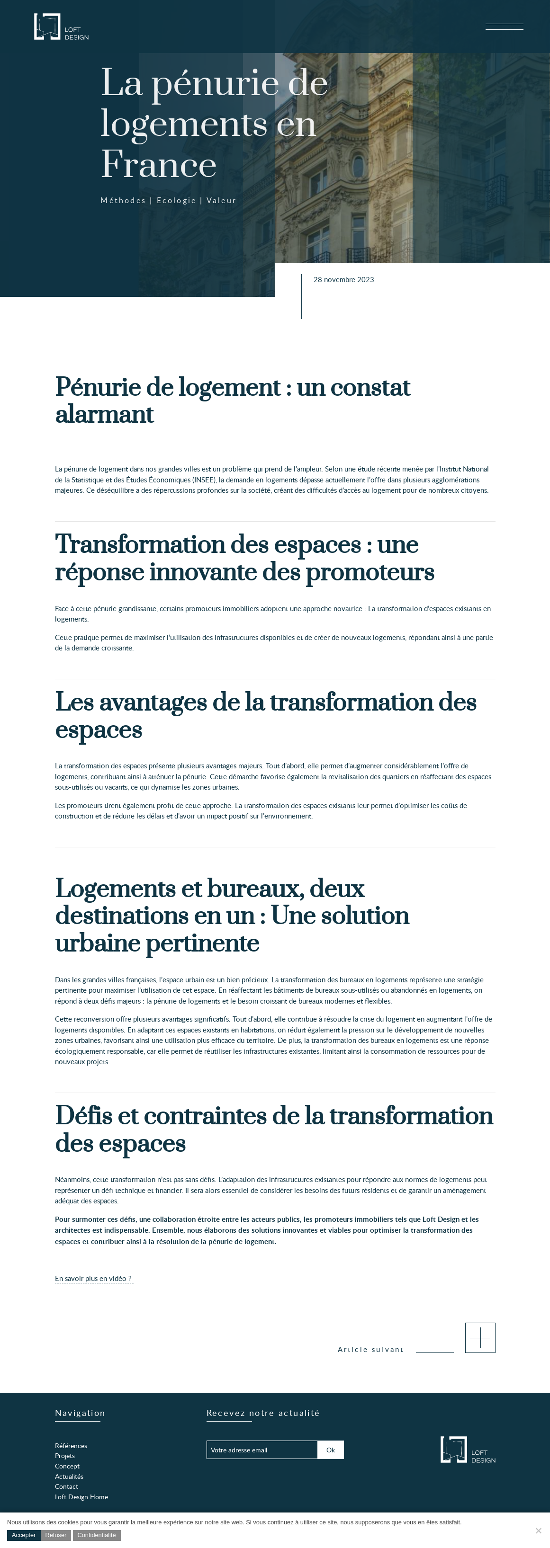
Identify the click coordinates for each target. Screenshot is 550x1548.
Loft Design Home (81, 1496)
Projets (65, 1455)
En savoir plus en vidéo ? (94, 1278)
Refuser (56, 1535)
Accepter (24, 1535)
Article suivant (417, 1349)
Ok (330, 1449)
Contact (66, 1486)
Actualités (69, 1476)
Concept (67, 1465)
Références (71, 1445)
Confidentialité (97, 1535)
